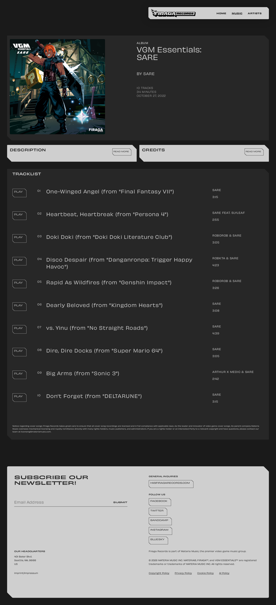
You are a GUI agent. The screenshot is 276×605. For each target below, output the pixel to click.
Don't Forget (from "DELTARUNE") (94, 396)
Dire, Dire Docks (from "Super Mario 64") (104, 351)
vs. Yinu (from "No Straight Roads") (97, 328)
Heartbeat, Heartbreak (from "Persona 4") (107, 215)
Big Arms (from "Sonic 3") (83, 374)
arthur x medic (226, 372)
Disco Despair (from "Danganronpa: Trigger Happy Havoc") (119, 264)
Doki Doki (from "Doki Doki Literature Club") (109, 237)
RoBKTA (218, 258)
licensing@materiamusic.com (36, 432)
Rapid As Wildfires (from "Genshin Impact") (109, 283)
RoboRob (220, 236)
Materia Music (190, 551)
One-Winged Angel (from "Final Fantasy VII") (110, 192)
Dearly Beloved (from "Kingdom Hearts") (104, 305)
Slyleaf (238, 213)
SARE (216, 190)
